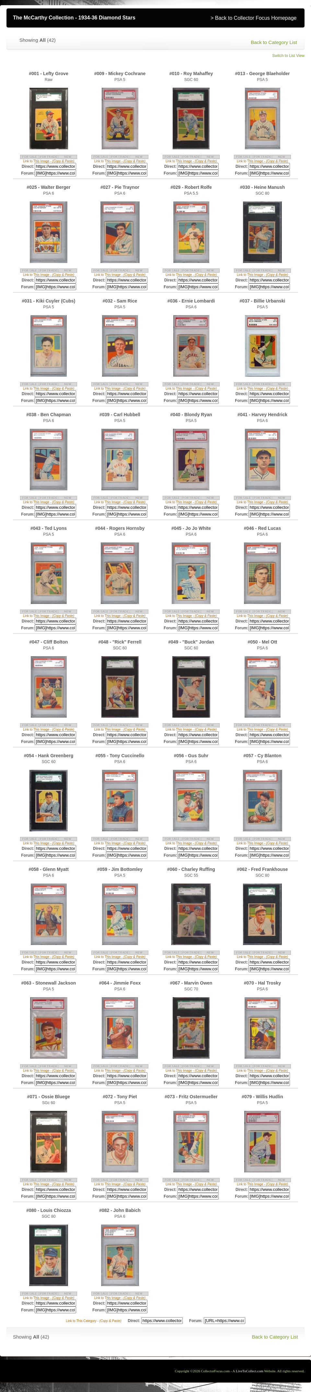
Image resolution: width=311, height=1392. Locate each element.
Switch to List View (288, 55)
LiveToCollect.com (249, 1371)
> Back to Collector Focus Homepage (253, 18)
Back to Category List (274, 42)
